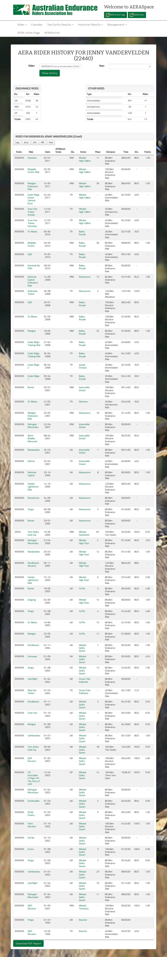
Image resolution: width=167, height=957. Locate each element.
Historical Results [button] (90, 25)
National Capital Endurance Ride (33, 281)
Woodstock (33, 498)
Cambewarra (34, 735)
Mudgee (32, 331)
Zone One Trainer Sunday (32, 211)
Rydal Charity (31, 813)
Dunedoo (32, 158)
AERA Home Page (115, 15)
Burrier (31, 387)
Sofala (31, 837)
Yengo (31, 509)
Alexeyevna (84, 276)
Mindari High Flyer (84, 541)
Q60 (30, 254)
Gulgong (32, 599)
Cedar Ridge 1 (33, 377)
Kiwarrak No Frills (34, 267)
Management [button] (117, 25)
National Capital (32, 473)
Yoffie (82, 588)
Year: (101, 66)
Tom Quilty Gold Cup (33, 533)
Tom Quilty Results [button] (60, 25)
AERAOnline (137, 15)
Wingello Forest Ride (33, 170)
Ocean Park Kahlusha (84, 680)
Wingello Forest (32, 244)
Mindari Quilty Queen (82, 648)
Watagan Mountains (33, 425)
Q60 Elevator (32, 759)
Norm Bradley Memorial (32, 438)
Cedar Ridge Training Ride (34, 343)
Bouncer (83, 920)
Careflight (32, 679)
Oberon (31, 461)
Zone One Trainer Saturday (32, 223)
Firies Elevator (32, 825)
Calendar (37, 25)
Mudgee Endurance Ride (33, 186)
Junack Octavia (83, 366)
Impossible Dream (84, 388)
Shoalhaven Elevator (33, 564)
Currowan (32, 656)
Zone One (32, 713)
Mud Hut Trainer (32, 691)
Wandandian (34, 450)
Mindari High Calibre (85, 159)
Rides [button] (22, 25)
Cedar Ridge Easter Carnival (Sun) (33, 199)
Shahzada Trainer (32, 292)
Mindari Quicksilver (84, 533)
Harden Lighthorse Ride (33, 486)
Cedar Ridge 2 (33, 366)
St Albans (32, 231)
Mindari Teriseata (83, 907)
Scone (31, 849)
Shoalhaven (33, 645)
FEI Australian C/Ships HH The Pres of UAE (34, 778)
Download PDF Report (28, 943)
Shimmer (83, 401)
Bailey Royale (82, 233)
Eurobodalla (33, 801)
